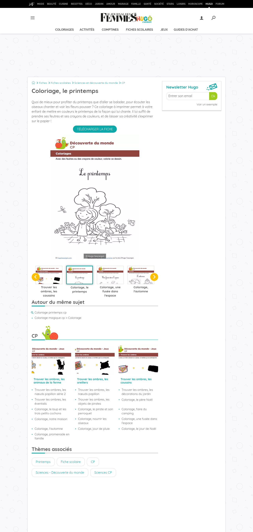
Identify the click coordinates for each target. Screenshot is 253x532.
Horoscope (195, 4)
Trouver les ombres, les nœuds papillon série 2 (50, 392)
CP (123, 83)
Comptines (110, 29)
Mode (40, 4)
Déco (88, 4)
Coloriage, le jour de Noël (139, 429)
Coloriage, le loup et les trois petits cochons (50, 411)
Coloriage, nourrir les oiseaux (92, 421)
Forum (220, 4)
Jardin (99, 4)
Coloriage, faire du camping (134, 411)
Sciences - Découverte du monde (60, 472)
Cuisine (63, 4)
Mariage (123, 4)
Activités (87, 29)
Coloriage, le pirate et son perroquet (95, 411)
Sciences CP (103, 472)
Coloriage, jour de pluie (94, 429)
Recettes (76, 4)
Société (159, 4)
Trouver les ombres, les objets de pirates (94, 401)
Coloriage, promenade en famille (52, 436)
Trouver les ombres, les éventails (50, 401)
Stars (170, 4)
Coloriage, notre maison (51, 419)
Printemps (43, 462)
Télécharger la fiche (95, 129)
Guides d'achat (186, 29)
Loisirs (181, 4)
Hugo (209, 4)
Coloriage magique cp (50, 318)
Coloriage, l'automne (49, 429)
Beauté (51, 4)
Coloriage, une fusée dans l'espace (139, 421)
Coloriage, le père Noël (137, 400)
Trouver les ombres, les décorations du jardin (137, 392)
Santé (147, 4)
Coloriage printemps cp (51, 312)
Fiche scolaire (71, 462)
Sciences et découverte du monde (96, 83)
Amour (110, 4)
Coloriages (64, 29)
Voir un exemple (207, 104)
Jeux (164, 29)
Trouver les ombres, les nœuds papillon (94, 392)
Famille (136, 4)
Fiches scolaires (139, 29)
